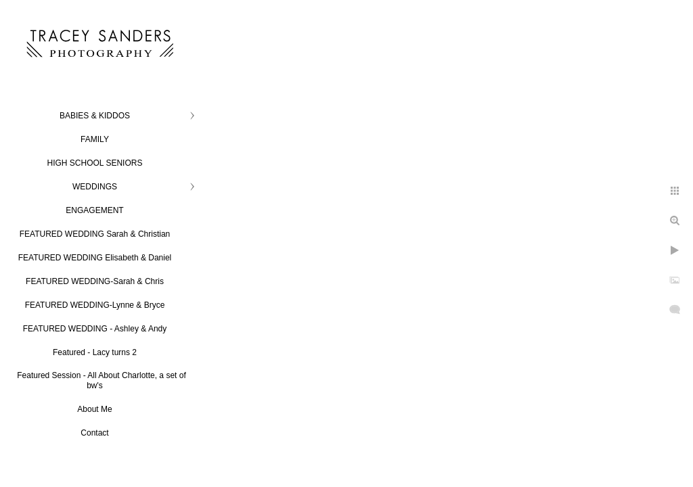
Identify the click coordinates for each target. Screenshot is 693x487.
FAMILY (95, 139)
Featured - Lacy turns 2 (95, 352)
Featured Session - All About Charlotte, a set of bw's (101, 380)
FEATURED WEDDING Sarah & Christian (95, 234)
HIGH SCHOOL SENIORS (95, 163)
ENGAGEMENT (94, 210)
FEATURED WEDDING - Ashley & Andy (95, 328)
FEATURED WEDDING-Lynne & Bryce (95, 305)
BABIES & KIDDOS (95, 115)
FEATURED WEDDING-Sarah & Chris (95, 281)
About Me (94, 409)
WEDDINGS (94, 186)
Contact (94, 433)
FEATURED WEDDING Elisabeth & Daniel (95, 257)
